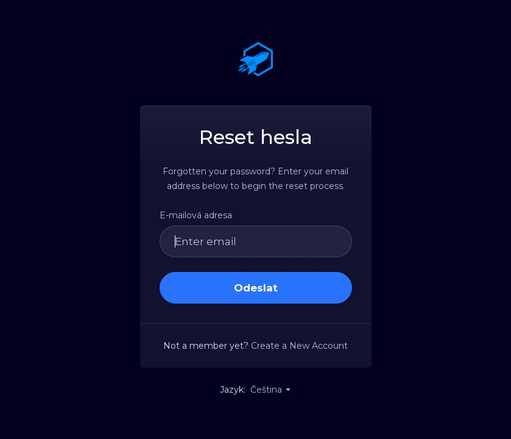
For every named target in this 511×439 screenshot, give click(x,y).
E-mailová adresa (196, 215)
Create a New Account (299, 345)
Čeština (271, 389)
